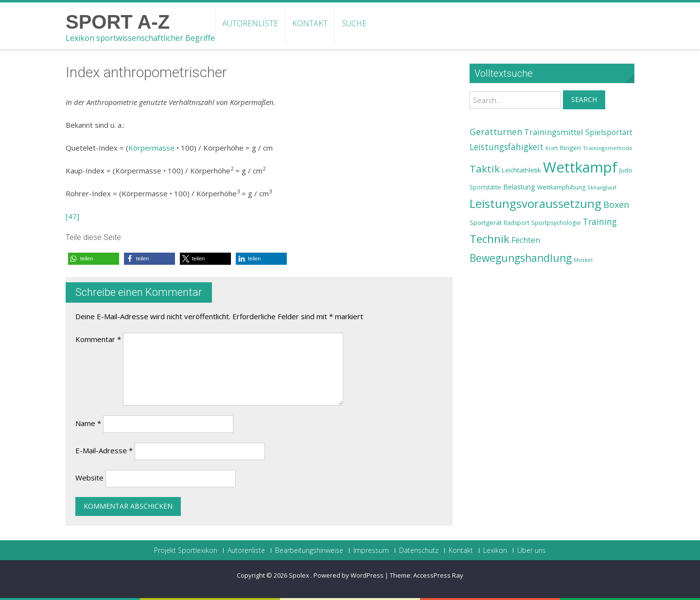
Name (88, 423)
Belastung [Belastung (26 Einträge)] (519, 186)
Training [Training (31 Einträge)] (600, 221)
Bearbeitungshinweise (309, 550)
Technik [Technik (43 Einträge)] (489, 238)
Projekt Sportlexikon (185, 550)
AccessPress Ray (438, 575)
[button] (93, 259)
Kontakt (310, 23)
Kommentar (98, 339)
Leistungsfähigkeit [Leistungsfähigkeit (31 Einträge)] (506, 147)
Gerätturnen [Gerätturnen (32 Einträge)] (496, 131)
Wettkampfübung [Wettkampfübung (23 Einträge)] (561, 187)
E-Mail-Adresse (104, 450)
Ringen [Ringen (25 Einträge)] (570, 147)
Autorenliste (250, 23)
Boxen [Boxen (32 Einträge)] (616, 204)
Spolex (300, 575)
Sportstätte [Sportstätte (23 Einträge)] (485, 187)
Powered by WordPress (349, 575)
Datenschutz (418, 550)
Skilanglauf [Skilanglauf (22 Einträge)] (601, 187)
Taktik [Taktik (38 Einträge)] (485, 168)
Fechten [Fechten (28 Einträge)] (525, 240)
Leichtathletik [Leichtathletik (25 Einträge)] (521, 170)
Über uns (531, 550)
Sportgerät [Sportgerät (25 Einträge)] (486, 222)
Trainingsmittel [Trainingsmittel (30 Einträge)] (553, 131)
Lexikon (495, 550)
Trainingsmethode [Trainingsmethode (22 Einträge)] (607, 148)
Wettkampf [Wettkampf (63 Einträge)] (580, 167)
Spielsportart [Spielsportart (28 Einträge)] (608, 132)
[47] (72, 216)
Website (89, 477)
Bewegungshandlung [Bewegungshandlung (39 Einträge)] (521, 258)
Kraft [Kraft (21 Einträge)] (551, 148)
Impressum (371, 550)
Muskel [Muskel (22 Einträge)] (583, 259)
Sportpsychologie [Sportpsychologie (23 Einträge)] (556, 223)
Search (584, 99)
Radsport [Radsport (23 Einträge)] (516, 223)
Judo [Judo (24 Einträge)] (625, 170)
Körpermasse (151, 148)
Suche (354, 23)
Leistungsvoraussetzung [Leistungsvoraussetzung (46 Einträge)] (535, 203)
